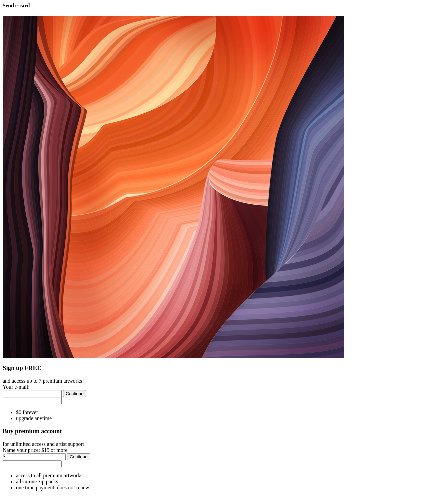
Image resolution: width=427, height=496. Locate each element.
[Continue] (74, 393)
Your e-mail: (16, 387)
